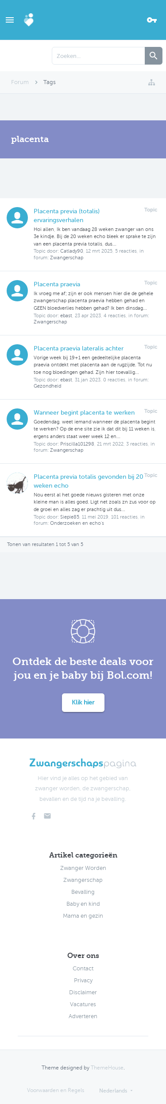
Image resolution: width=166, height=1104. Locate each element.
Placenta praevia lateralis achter (79, 348)
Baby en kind (83, 904)
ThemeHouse (107, 1068)
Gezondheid (47, 386)
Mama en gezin (83, 916)
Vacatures (83, 1004)
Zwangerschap (66, 258)
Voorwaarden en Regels (55, 1090)
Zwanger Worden (83, 868)
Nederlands (113, 1091)
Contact (83, 969)
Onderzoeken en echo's (77, 523)
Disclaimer (83, 992)
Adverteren (83, 1016)
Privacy (83, 980)
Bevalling (83, 892)
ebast (66, 316)
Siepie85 (69, 517)
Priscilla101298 (77, 444)
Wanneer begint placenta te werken (84, 412)
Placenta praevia (57, 284)
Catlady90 (71, 251)
